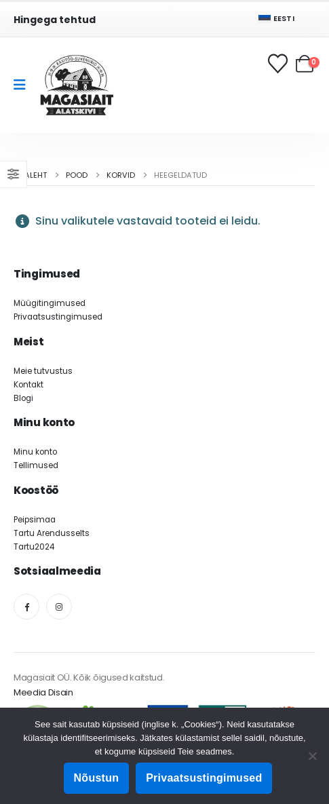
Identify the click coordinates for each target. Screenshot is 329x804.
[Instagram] (59, 606)
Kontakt (28, 384)
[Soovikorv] (279, 63)
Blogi (23, 398)
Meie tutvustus (43, 371)
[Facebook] (26, 606)
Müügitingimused (49, 303)
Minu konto (35, 451)
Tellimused (36, 465)
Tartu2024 (34, 546)
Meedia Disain (43, 692)
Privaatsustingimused (58, 316)
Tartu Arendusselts (52, 533)
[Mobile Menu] (24, 84)
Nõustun (96, 778)
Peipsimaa (35, 519)
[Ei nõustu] (312, 756)
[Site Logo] (76, 85)
